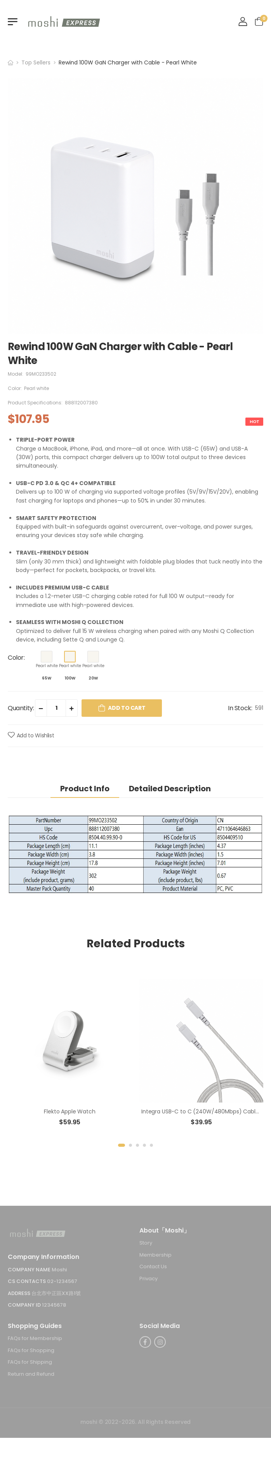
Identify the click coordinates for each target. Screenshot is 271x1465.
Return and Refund (31, 1374)
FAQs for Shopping (31, 1350)
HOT (254, 421)
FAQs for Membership (35, 1338)
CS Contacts (27, 1281)
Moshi (59, 1269)
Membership (155, 1255)
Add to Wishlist (35, 735)
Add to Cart (126, 708)
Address (19, 1293)
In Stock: (240, 708)
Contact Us (153, 1267)
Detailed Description (170, 788)
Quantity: (21, 708)
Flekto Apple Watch (69, 1111)
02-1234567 (62, 1281)
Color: (16, 657)
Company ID (25, 1305)
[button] (121, 1145)
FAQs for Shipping (30, 1362)
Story (145, 1243)
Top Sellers (35, 62)
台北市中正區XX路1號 (56, 1293)
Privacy (148, 1278)
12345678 (54, 1305)
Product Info (84, 788)
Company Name (30, 1269)
